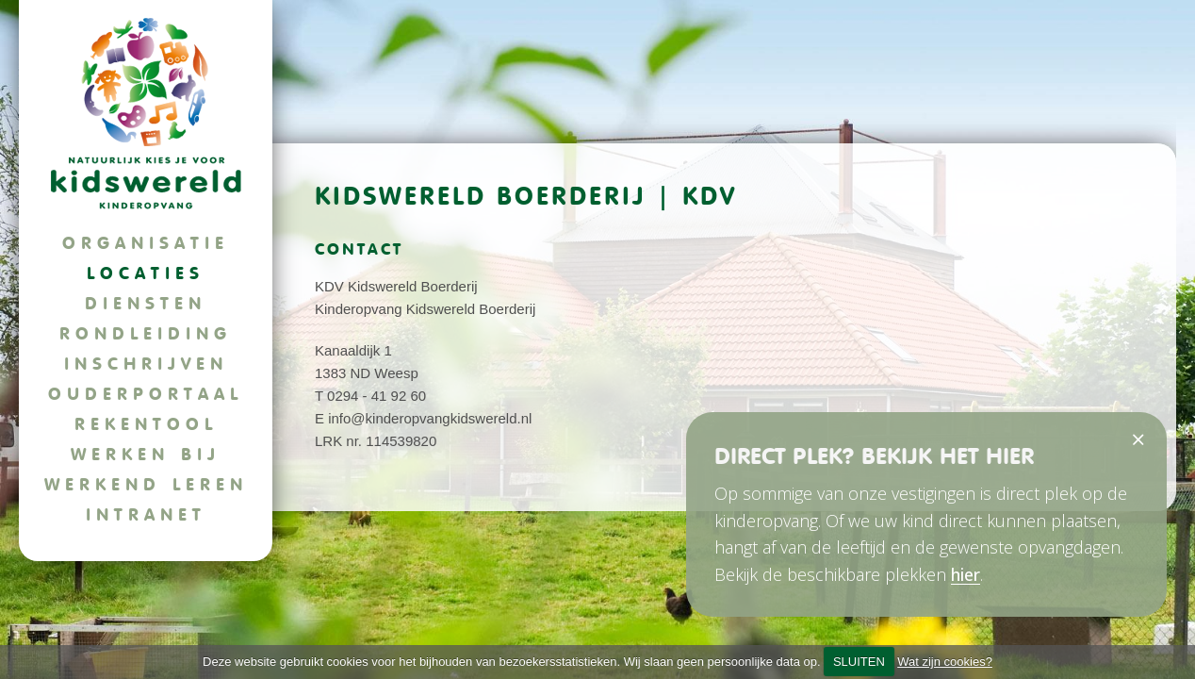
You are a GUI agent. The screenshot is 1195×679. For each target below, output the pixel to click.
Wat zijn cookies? (944, 661)
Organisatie (145, 243)
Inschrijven (146, 363)
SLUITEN (859, 661)
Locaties (146, 273)
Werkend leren (146, 484)
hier (965, 574)
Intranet (146, 514)
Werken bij (146, 454)
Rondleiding (145, 333)
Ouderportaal (145, 394)
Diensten (145, 303)
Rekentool (146, 424)
